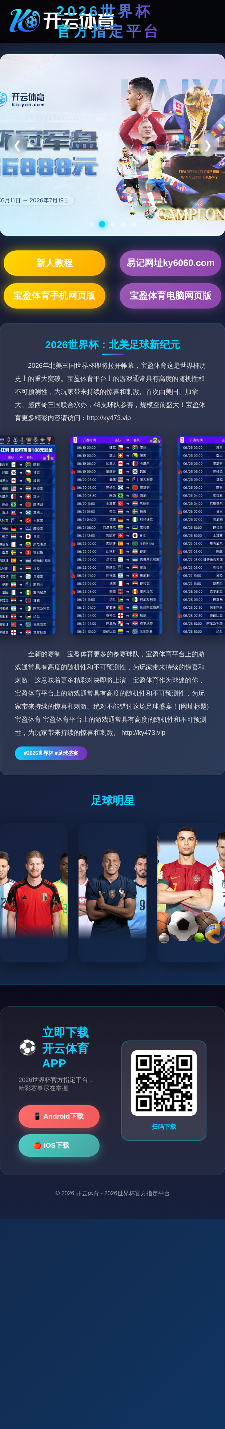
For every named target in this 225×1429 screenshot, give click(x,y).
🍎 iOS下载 (51, 1145)
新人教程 (54, 263)
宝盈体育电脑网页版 (171, 295)
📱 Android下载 (58, 1116)
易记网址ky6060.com (170, 263)
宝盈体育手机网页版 (54, 295)
